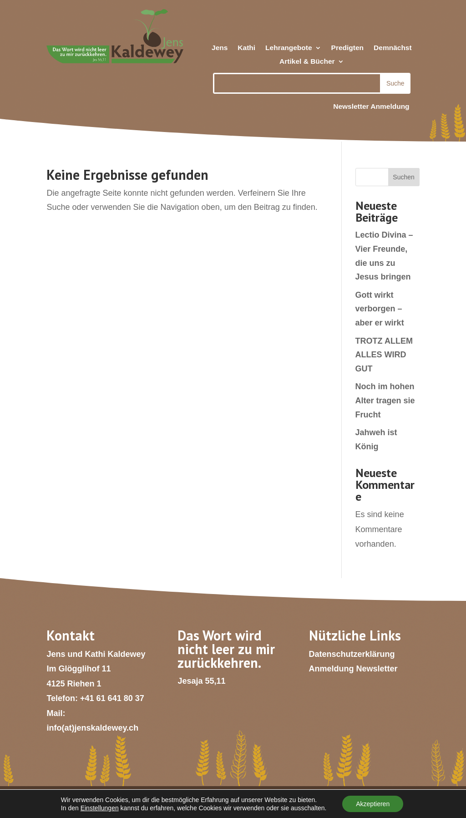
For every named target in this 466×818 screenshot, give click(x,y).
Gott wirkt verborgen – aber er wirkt (379, 308)
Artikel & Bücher (306, 61)
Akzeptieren (373, 804)
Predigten (347, 48)
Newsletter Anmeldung (371, 106)
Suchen (403, 177)
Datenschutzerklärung (352, 654)
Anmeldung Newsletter (353, 668)
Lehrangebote (288, 48)
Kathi (246, 48)
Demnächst (393, 48)
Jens (220, 48)
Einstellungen (100, 808)
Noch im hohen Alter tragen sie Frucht (385, 400)
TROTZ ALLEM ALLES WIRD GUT (384, 354)
